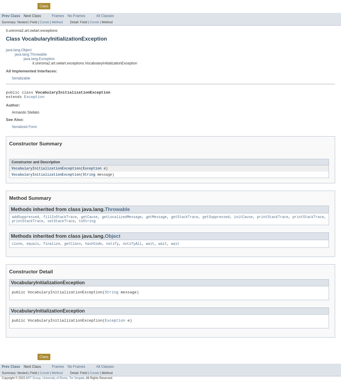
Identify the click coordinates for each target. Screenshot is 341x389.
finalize (51, 247)
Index (100, 6)
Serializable (21, 78)
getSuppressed (216, 219)
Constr (44, 22)
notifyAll (132, 247)
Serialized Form (24, 129)
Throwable (117, 212)
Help (112, 6)
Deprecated (84, 6)
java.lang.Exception (39, 59)
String (89, 176)
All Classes (105, 16)
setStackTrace (61, 224)
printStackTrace (273, 219)
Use (57, 6)
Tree (67, 6)
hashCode (93, 247)
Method (57, 22)
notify (112, 247)
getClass (72, 247)
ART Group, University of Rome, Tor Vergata (55, 383)
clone (17, 247)
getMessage (156, 219)
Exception (34, 98)
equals (33, 247)
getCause (89, 219)
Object (113, 239)
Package (27, 6)
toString (87, 224)
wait (150, 247)
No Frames (76, 16)
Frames (58, 16)
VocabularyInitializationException (46, 170)
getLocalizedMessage (122, 219)
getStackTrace (184, 219)
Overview (9, 6)
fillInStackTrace (60, 219)
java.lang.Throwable (31, 54)
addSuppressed (25, 219)
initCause (243, 219)
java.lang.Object (19, 50)
